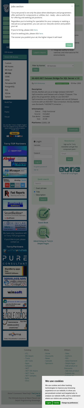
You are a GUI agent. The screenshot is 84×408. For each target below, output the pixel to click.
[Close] (72, 6)
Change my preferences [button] (70, 403)
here (36, 30)
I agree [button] (48, 403)
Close (69, 45)
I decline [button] (56, 403)
